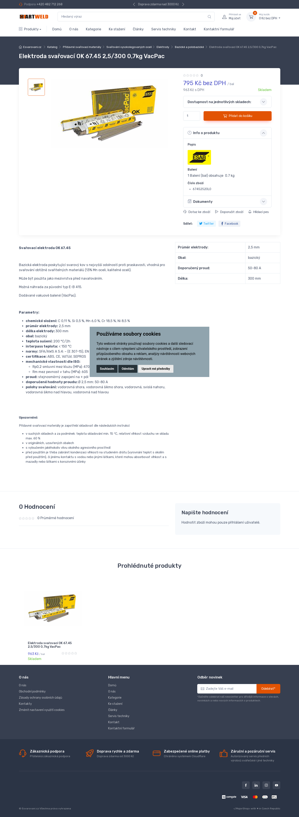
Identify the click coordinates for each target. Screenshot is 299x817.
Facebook (229, 224)
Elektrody (163, 47)
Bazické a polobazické (189, 47)
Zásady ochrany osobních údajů (40, 696)
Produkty (29, 29)
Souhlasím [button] (107, 368)
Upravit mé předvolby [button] (156, 368)
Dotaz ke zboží (196, 212)
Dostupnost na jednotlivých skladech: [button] (219, 102)
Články (138, 29)
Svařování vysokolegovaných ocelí (129, 47)
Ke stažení (117, 29)
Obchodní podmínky (32, 690)
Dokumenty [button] (200, 201)
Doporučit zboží (229, 212)
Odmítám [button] (128, 368)
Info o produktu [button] (204, 133)
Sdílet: (188, 224)
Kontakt (190, 29)
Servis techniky (163, 29)
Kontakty (25, 702)
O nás (73, 29)
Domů (57, 29)
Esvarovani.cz (32, 47)
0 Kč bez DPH (269, 16)
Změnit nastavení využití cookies (42, 708)
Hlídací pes (258, 212)
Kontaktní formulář (219, 29)
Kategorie (93, 29)
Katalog (52, 47)
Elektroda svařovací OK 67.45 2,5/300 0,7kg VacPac (50, 645)
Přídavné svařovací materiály (82, 47)
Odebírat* (268, 687)
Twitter (206, 224)
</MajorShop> (242, 806)
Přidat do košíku (237, 116)
